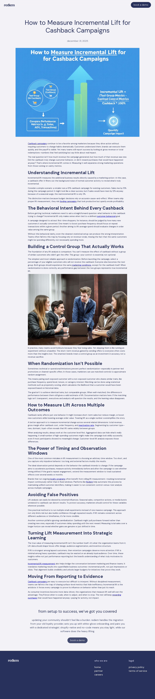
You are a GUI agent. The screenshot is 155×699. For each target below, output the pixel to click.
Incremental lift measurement (41, 563)
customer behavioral (106, 216)
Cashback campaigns (37, 143)
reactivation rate (86, 425)
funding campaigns (68, 201)
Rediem (89, 482)
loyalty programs (57, 479)
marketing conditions (81, 265)
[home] (9, 4)
